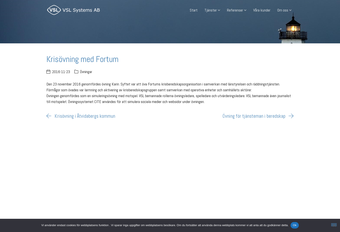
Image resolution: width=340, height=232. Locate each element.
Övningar (86, 71)
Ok (294, 225)
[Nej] (334, 224)
